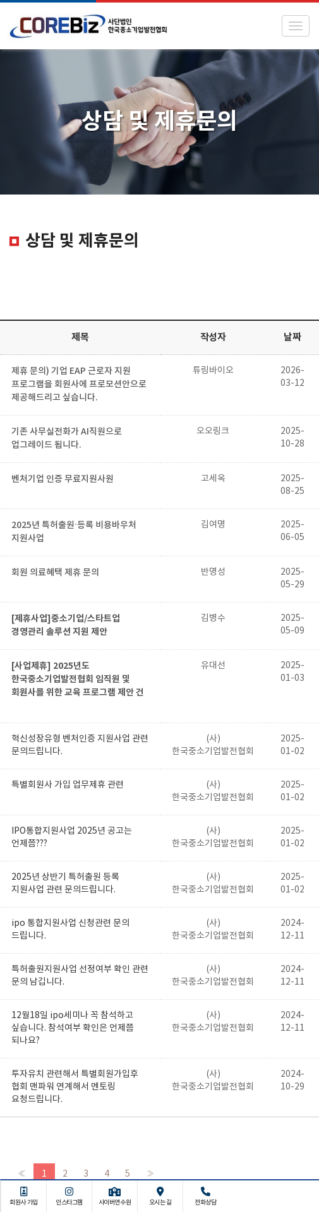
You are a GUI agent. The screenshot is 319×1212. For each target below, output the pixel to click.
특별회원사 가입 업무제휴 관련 (67, 785)
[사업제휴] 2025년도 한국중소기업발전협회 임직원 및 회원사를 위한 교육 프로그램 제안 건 (77, 679)
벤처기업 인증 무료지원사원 (62, 479)
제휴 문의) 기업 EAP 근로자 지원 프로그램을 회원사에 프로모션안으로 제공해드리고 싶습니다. (79, 384)
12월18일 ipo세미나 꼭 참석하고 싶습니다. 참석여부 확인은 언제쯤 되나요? (72, 1028)
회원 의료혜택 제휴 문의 (55, 572)
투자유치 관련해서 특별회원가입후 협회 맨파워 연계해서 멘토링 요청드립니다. (74, 1087)
